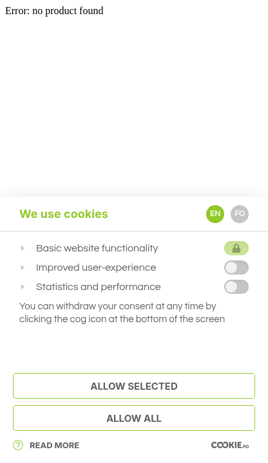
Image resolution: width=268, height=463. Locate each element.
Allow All (134, 418)
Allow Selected (134, 386)
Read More (46, 445)
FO (240, 214)
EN (215, 214)
